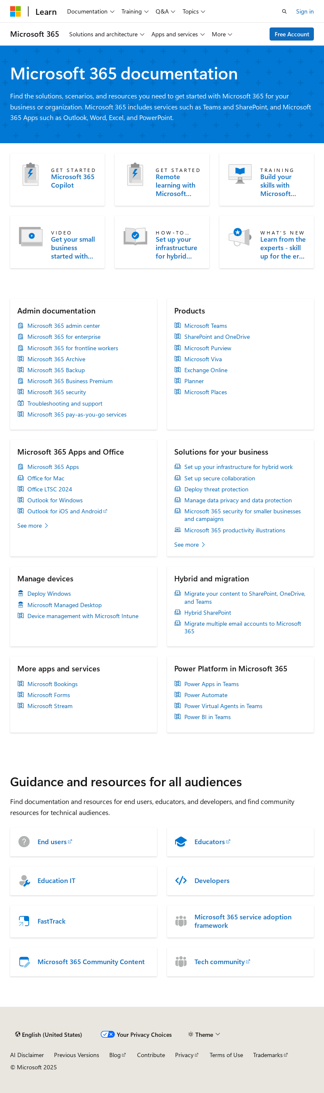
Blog (115, 1055)
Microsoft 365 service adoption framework (243, 921)
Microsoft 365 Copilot (72, 180)
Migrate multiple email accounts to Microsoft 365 (242, 627)
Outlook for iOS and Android (64, 511)
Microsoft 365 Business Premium (70, 381)
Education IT (57, 880)
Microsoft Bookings (52, 684)
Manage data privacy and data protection (238, 500)
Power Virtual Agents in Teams (223, 706)
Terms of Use (226, 1055)
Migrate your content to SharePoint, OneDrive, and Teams (244, 597)
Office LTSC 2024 (49, 489)
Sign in (305, 11)
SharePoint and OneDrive (217, 337)
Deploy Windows (49, 593)
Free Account (292, 34)
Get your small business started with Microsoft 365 (73, 247)
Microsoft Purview (207, 348)
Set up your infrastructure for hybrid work (176, 247)
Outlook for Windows (55, 500)
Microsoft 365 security (56, 392)
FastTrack (51, 921)
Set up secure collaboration (219, 478)
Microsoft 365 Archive (56, 359)
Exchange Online (205, 370)
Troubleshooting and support (65, 403)
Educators (209, 841)
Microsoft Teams (205, 326)
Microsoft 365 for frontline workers (72, 348)
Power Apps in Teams (211, 684)
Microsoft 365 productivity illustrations (234, 530)
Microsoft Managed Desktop (64, 605)
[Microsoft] (15, 11)
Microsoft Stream (50, 706)
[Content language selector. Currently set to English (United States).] (48, 1034)
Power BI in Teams (207, 717)
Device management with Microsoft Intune (82, 616)
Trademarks (268, 1055)
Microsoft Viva (203, 359)
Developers (212, 880)
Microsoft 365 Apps (53, 467)
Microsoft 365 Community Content (91, 961)
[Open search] (284, 11)
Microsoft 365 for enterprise (63, 337)
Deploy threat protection (216, 489)
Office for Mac (46, 478)
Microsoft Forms (48, 695)
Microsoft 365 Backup (56, 370)
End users (52, 841)
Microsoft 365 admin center (63, 326)
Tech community (219, 961)
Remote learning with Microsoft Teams (175, 185)
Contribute (151, 1055)
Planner (194, 381)
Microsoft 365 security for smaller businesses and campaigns (242, 515)
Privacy (184, 1055)
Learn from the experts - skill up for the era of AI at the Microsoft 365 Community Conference (283, 247)
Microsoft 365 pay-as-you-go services (77, 414)
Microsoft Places (205, 392)
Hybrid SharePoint (207, 612)
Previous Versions (76, 1055)
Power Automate (205, 695)
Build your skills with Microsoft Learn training (281, 185)
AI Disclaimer (27, 1055)
